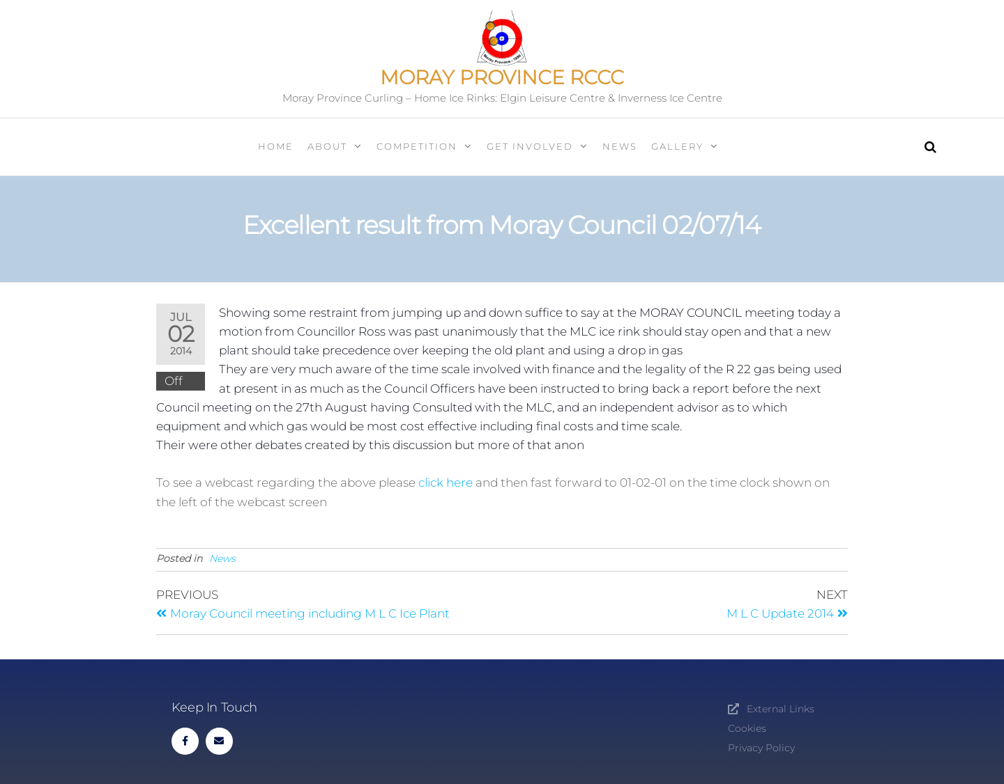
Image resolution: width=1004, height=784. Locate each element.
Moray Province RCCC (502, 77)
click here (447, 482)
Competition (416, 146)
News (619, 146)
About (327, 146)
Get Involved (530, 146)
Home (276, 146)
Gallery (677, 146)
